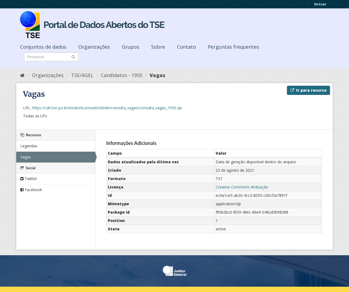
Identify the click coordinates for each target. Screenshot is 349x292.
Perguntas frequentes (233, 47)
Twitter (28, 178)
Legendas (28, 145)
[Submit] (73, 56)
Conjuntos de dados (43, 47)
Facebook (31, 189)
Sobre (158, 47)
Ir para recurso (308, 90)
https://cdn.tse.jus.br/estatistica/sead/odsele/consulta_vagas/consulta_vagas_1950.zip (107, 107)
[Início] (22, 75)
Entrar (320, 4)
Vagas (157, 75)
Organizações (94, 47)
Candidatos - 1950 (121, 75)
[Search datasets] (51, 56)
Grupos (130, 47)
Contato (186, 47)
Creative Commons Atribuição (242, 187)
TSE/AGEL (82, 75)
